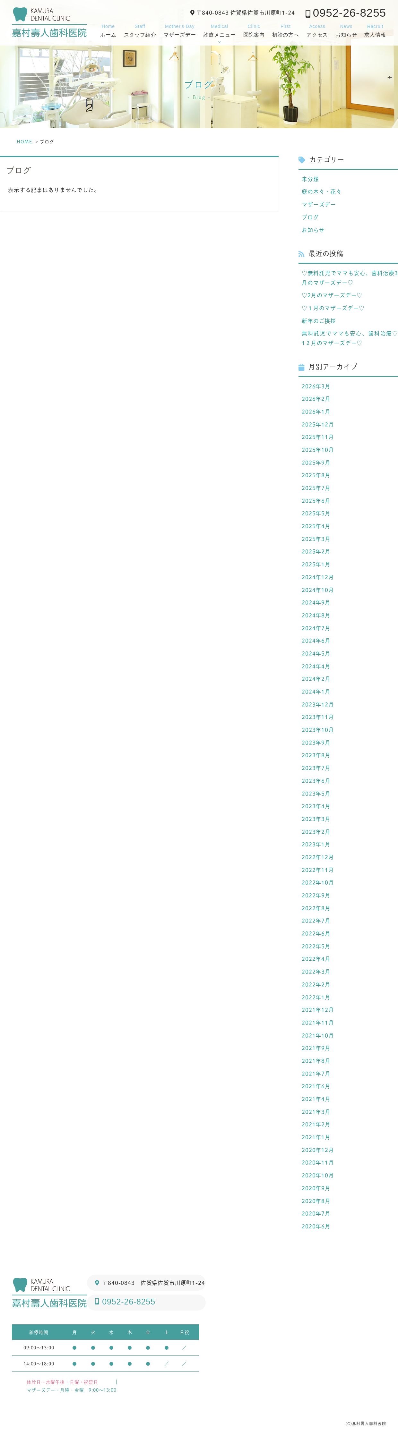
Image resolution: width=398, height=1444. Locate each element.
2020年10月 (318, 1177)
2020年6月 (316, 1228)
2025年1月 (316, 565)
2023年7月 (316, 769)
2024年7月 (316, 629)
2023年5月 (316, 794)
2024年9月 (316, 603)
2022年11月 (318, 871)
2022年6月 (316, 935)
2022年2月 (316, 986)
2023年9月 (316, 743)
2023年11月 (318, 718)
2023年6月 (316, 782)
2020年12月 (318, 1151)
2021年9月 (316, 1049)
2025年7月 (316, 488)
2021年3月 (316, 1113)
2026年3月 (316, 386)
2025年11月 (318, 437)
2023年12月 (318, 705)
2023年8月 (316, 756)
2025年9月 (316, 463)
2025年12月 (318, 425)
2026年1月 (316, 412)
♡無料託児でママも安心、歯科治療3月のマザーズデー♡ (350, 277)
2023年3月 (316, 820)
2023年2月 (316, 833)
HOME (24, 142)
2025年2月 (316, 552)
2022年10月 (318, 884)
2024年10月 (318, 590)
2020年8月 (316, 1202)
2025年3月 (316, 539)
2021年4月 (316, 1100)
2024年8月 (316, 616)
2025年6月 (316, 501)
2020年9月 (316, 1189)
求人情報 (375, 30)
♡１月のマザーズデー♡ (333, 308)
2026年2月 (316, 399)
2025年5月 (316, 514)
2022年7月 (316, 922)
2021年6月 (316, 1087)
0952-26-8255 (349, 12)
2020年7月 (316, 1215)
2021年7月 (316, 1075)
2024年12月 (318, 578)
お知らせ (346, 30)
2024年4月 (316, 667)
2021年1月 (316, 1138)
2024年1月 (316, 692)
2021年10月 (318, 1037)
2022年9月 (316, 896)
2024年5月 (316, 654)
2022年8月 (316, 909)
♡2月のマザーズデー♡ (332, 295)
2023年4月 (316, 807)
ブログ (310, 217)
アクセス (317, 30)
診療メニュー (219, 30)
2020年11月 (318, 1164)
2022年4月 (316, 960)
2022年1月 (316, 998)
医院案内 (254, 30)
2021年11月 (318, 1024)
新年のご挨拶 (319, 321)
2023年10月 (318, 731)
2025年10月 (318, 450)
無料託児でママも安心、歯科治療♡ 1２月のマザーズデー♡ (350, 338)
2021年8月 (316, 1062)
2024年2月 (316, 680)
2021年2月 (316, 1126)
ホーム (108, 30)
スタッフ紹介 (140, 30)
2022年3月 (316, 973)
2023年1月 (316, 845)
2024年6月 (316, 641)
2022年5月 (316, 947)
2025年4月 (316, 527)
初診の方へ (285, 30)
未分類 (310, 179)
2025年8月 (316, 476)
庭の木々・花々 (322, 192)
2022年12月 (318, 858)
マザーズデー (180, 30)
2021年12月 (318, 1011)
